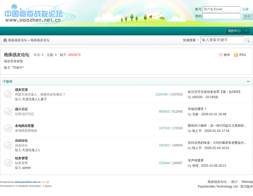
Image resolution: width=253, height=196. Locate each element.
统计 (234, 182)
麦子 (44, 99)
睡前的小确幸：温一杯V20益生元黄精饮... (217, 125)
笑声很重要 (196, 160)
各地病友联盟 (24, 126)
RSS (242, 55)
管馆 (195, 166)
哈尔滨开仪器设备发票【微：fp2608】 (215, 92)
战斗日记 (21, 109)
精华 (227, 55)
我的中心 (234, 31)
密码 (198, 16)
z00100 (197, 97)
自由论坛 (21, 140)
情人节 (197, 131)
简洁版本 (246, 186)
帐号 (198, 9)
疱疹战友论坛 (17, 40)
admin (26, 168)
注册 (245, 9)
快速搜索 (189, 40)
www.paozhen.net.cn (27, 181)
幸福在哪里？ (197, 109)
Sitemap (247, 182)
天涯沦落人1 (31, 99)
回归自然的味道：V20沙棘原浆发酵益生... (217, 143)
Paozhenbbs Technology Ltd (218, 186)
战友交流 (21, 90)
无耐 (195, 114)
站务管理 (21, 158)
